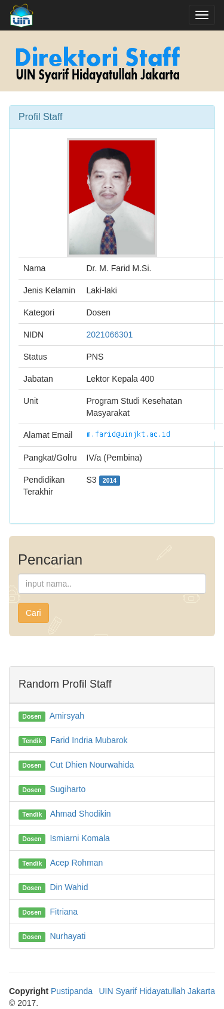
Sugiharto (67, 789)
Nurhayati (67, 936)
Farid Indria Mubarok (88, 740)
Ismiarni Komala (79, 838)
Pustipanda (72, 991)
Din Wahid (69, 887)
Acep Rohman (76, 862)
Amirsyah (67, 715)
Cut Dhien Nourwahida (92, 764)
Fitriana (64, 911)
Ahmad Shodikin (80, 813)
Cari (33, 613)
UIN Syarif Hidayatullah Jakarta (157, 991)
